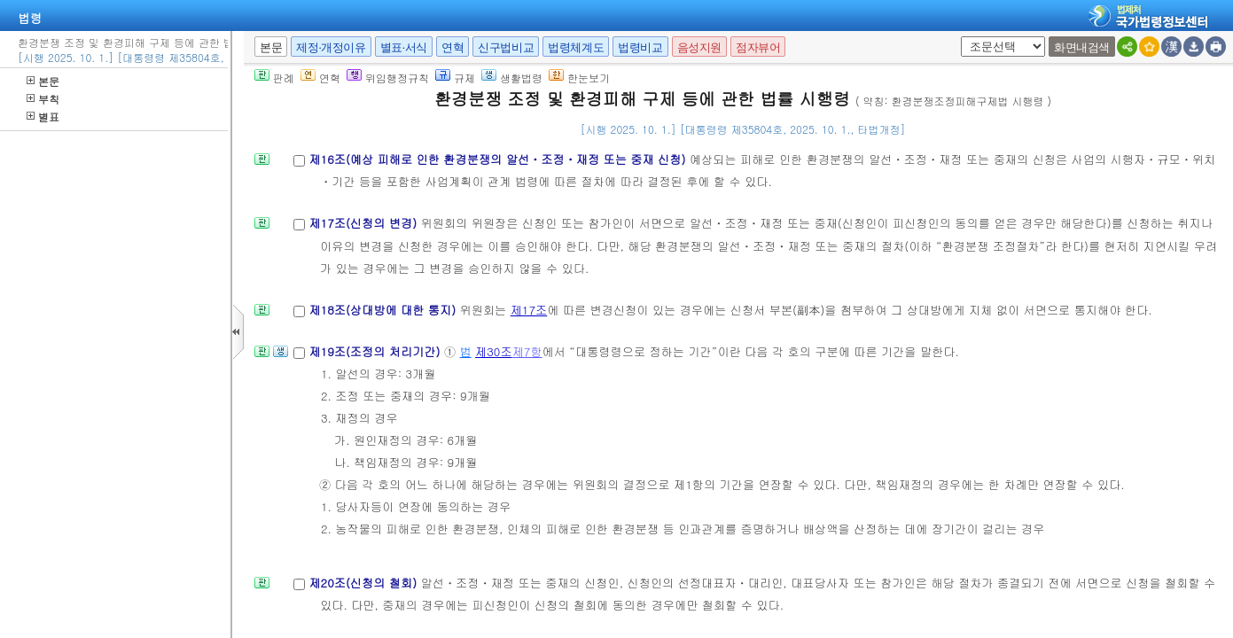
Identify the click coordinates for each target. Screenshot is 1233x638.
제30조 (493, 351)
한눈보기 (579, 77)
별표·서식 (403, 47)
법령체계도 (576, 47)
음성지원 (699, 47)
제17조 (529, 309)
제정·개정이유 (330, 47)
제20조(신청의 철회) (364, 582)
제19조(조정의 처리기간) (376, 351)
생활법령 (511, 77)
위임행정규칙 (388, 77)
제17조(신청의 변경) (364, 222)
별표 (43, 116)
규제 (455, 77)
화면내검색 (1082, 47)
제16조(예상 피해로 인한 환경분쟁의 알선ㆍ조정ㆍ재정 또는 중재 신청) (498, 159)
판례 (274, 77)
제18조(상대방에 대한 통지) (383, 309)
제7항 (527, 351)
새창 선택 (958, 36)
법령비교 (640, 47)
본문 (43, 81)
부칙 (43, 98)
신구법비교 (506, 47)
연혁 (452, 47)
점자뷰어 (758, 47)
